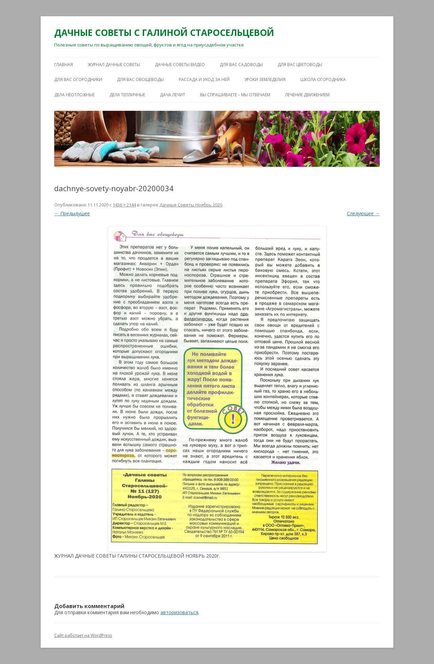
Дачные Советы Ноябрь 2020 (190, 205)
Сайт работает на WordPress (83, 635)
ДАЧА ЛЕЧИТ (172, 95)
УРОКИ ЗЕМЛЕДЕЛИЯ (264, 79)
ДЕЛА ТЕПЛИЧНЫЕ (127, 95)
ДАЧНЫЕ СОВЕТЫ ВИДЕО (180, 64)
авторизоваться (179, 612)
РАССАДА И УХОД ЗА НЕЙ (204, 79)
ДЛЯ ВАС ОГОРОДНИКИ (78, 79)
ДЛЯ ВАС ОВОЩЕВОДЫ (140, 79)
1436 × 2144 (124, 205)
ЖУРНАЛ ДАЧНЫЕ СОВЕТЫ (114, 64)
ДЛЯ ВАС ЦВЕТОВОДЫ (300, 64)
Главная (63, 64)
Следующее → (363, 213)
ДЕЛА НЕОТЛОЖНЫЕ (74, 95)
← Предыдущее (72, 213)
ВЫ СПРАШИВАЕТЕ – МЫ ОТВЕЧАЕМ (235, 95)
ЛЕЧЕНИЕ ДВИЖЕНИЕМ (307, 95)
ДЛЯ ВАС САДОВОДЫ (241, 64)
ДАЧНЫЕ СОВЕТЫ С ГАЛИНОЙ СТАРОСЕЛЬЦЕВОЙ (164, 32)
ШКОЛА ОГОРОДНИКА (323, 79)
